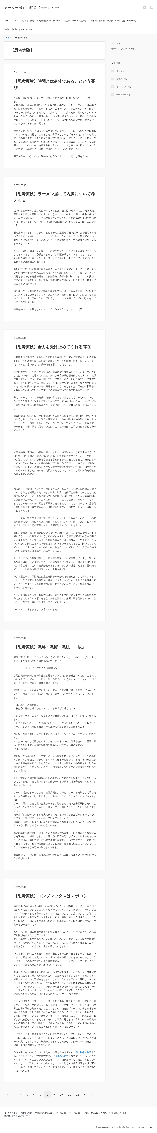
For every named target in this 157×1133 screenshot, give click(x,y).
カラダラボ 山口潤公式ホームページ (33, 8)
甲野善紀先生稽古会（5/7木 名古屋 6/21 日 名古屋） (62, 20)
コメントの (123, 87)
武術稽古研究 (28, 20)
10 (61, 1095)
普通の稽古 (60, 1056)
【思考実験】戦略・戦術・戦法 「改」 (50, 647)
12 (77, 1095)
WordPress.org (123, 95)
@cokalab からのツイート (123, 48)
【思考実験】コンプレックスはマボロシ (50, 896)
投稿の (121, 79)
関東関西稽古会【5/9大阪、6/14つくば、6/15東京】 (114, 20)
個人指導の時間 (83, 1052)
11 (69, 1095)
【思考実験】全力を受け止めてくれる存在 (52, 347)
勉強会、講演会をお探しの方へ (18, 29)
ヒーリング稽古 (11, 20)
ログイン (120, 71)
